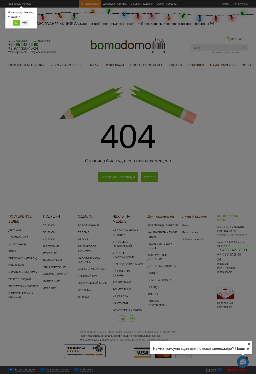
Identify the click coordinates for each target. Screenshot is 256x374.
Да (16, 22)
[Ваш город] (249, 344)
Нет (24, 22)
